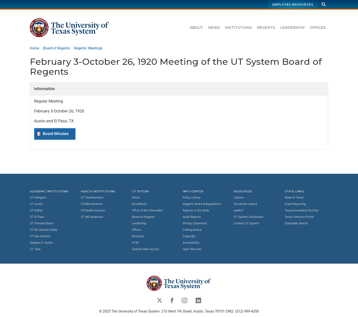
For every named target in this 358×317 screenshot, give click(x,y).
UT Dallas (36, 210)
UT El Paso (37, 217)
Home (34, 48)
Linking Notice (192, 230)
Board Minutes (56, 133)
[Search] (323, 4)
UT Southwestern (92, 197)
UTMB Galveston (92, 204)
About (196, 27)
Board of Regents (56, 48)
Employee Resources (292, 4)
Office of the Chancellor (147, 210)
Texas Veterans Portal (299, 217)
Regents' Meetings (88, 48)
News (214, 27)
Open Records (192, 249)
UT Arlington (38, 197)
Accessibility (191, 243)
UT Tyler (35, 249)
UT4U (135, 243)
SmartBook (139, 204)
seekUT (239, 210)
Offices (318, 27)
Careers (239, 197)
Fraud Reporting (295, 204)
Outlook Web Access (145, 249)
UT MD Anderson (92, 217)
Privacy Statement (195, 223)
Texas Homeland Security (301, 210)
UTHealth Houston (93, 210)
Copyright (189, 236)
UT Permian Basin (41, 223)
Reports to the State (196, 210)
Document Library (245, 204)
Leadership (292, 27)
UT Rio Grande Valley (43, 230)
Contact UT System (246, 223)
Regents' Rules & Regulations (202, 204)
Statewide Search (296, 223)
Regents (266, 27)
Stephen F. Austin (41, 243)
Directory (138, 236)
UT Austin (36, 204)
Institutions (238, 27)
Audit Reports (192, 217)
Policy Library (191, 197)
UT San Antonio (40, 236)
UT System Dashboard (248, 217)
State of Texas (294, 197)
